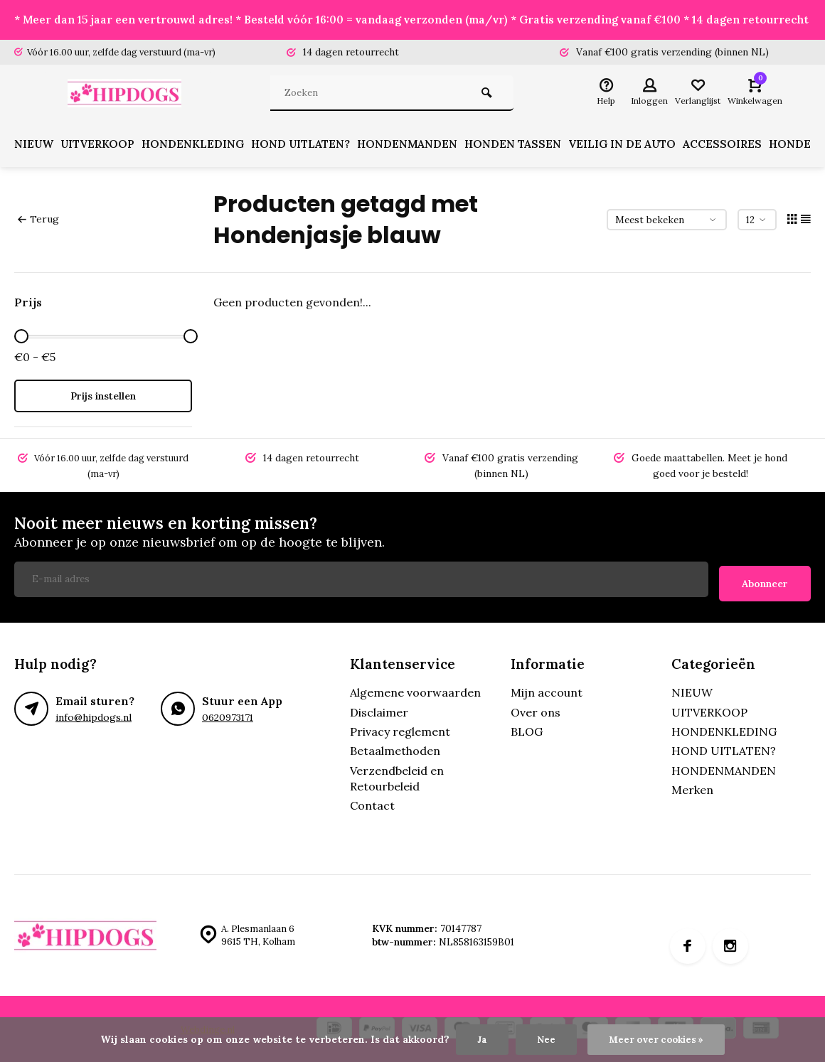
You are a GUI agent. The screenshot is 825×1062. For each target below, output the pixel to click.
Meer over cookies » (657, 1039)
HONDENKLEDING (201, 148)
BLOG (527, 730)
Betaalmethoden (395, 749)
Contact (372, 805)
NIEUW (34, 148)
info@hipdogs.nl (92, 715)
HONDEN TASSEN (528, 148)
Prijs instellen (103, 399)
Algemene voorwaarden (415, 691)
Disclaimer (379, 711)
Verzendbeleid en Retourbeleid (397, 777)
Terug (38, 222)
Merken (692, 788)
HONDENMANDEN (421, 148)
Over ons (535, 711)
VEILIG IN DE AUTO (639, 148)
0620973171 (227, 715)
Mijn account (546, 691)
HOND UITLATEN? (311, 148)
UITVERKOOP (102, 148)
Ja (479, 1039)
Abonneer (765, 582)
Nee (544, 1039)
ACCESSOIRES (741, 148)
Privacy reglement (400, 730)
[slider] (21, 340)
